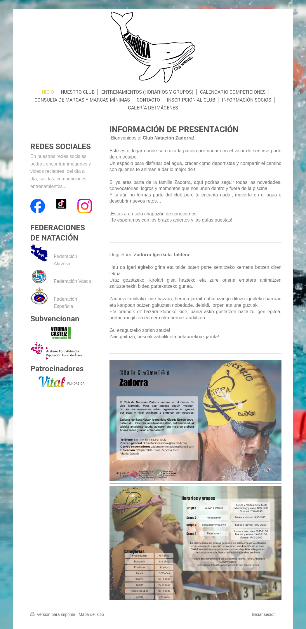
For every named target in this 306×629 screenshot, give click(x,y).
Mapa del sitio (91, 614)
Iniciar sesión (264, 614)
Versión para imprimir (53, 614)
